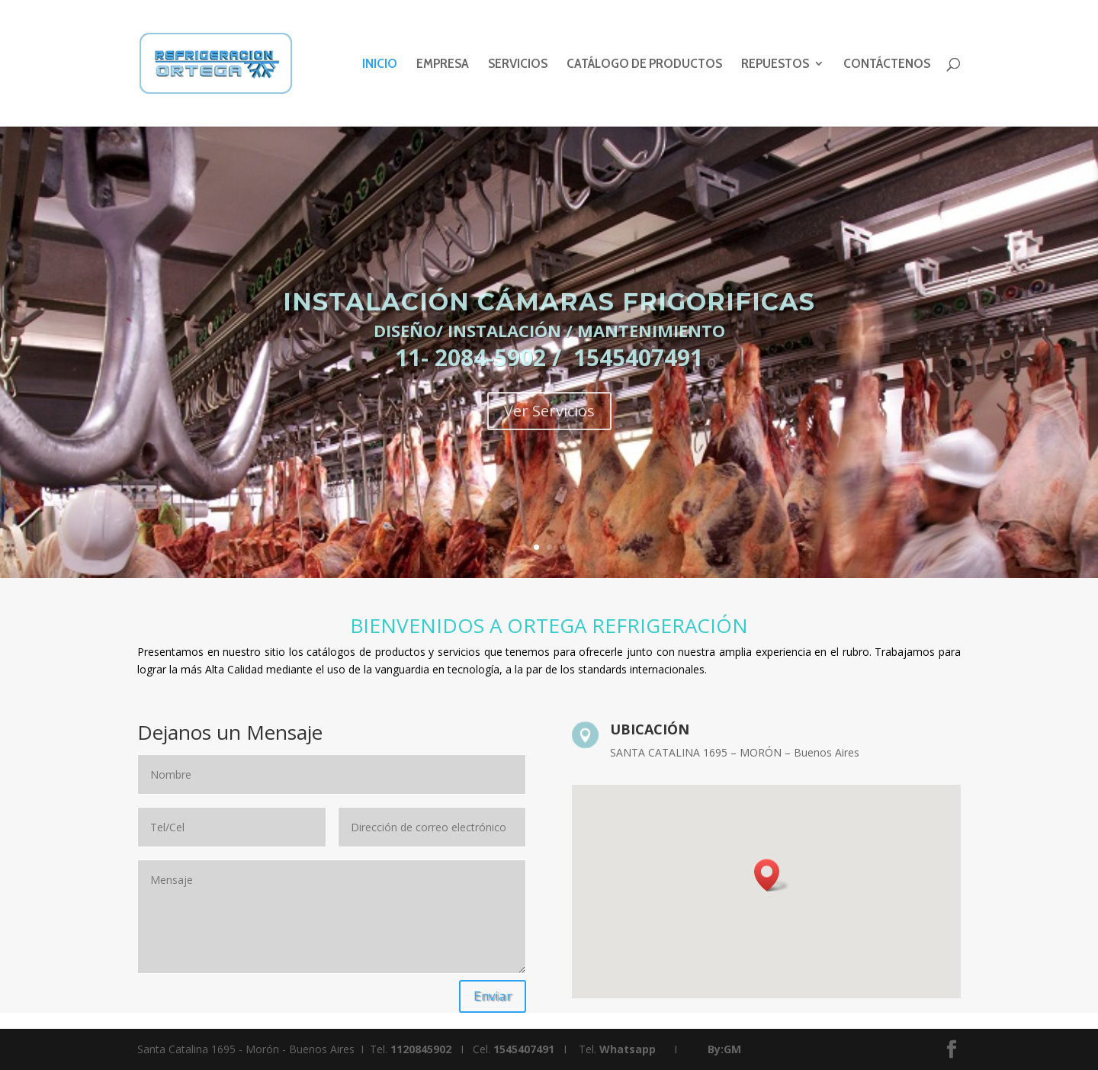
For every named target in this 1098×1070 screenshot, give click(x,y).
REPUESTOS (775, 65)
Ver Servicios (549, 437)
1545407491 (523, 1049)
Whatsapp (627, 1049)
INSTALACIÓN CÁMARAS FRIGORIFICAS (549, 328)
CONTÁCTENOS (886, 65)
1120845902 (420, 1049)
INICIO (379, 65)
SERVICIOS (517, 65)
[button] (771, 875)
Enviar (493, 995)
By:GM (724, 1049)
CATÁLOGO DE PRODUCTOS (644, 65)
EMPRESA (442, 65)
